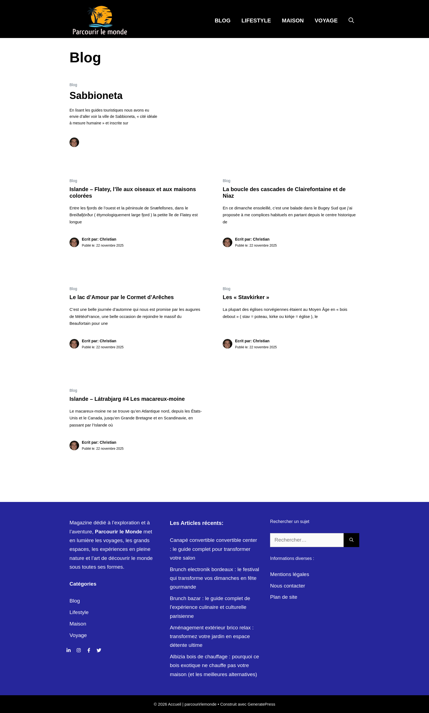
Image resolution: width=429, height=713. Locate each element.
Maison (293, 20)
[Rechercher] (351, 540)
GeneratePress (261, 704)
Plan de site (283, 597)
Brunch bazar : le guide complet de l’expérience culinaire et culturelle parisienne (210, 607)
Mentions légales (289, 574)
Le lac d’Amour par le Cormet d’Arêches (121, 297)
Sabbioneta (96, 95)
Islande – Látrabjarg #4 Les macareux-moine (127, 399)
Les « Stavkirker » (246, 297)
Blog (223, 20)
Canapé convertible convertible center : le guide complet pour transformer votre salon (213, 549)
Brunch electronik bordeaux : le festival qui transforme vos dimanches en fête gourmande (214, 578)
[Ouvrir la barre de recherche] (351, 20)
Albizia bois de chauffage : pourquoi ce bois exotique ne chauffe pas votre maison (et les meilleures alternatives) (214, 665)
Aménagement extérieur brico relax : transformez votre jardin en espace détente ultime (212, 636)
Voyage (326, 20)
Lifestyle (256, 20)
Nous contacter (287, 586)
